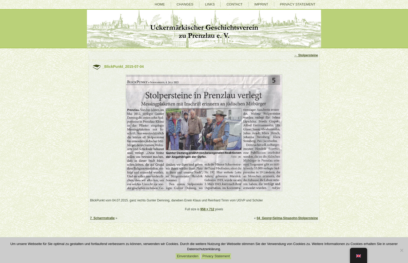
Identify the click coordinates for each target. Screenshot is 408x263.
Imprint (261, 4)
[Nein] (401, 250)
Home (160, 4)
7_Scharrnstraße (102, 218)
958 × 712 (207, 209)
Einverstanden (188, 256)
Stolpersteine (306, 55)
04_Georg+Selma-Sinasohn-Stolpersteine (287, 218)
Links (210, 4)
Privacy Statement (297, 4)
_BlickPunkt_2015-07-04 (123, 66)
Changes (185, 4)
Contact (234, 4)
